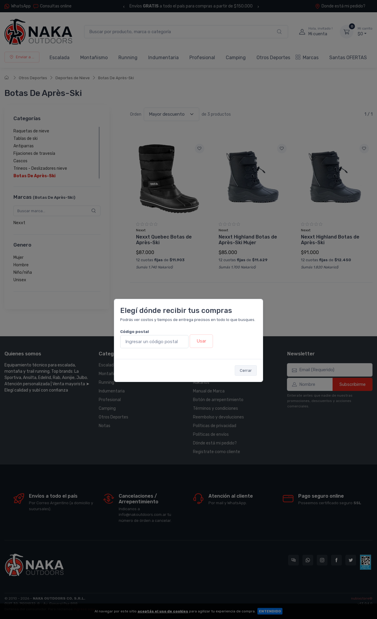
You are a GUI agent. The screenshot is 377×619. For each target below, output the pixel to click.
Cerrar (246, 370)
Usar (201, 341)
